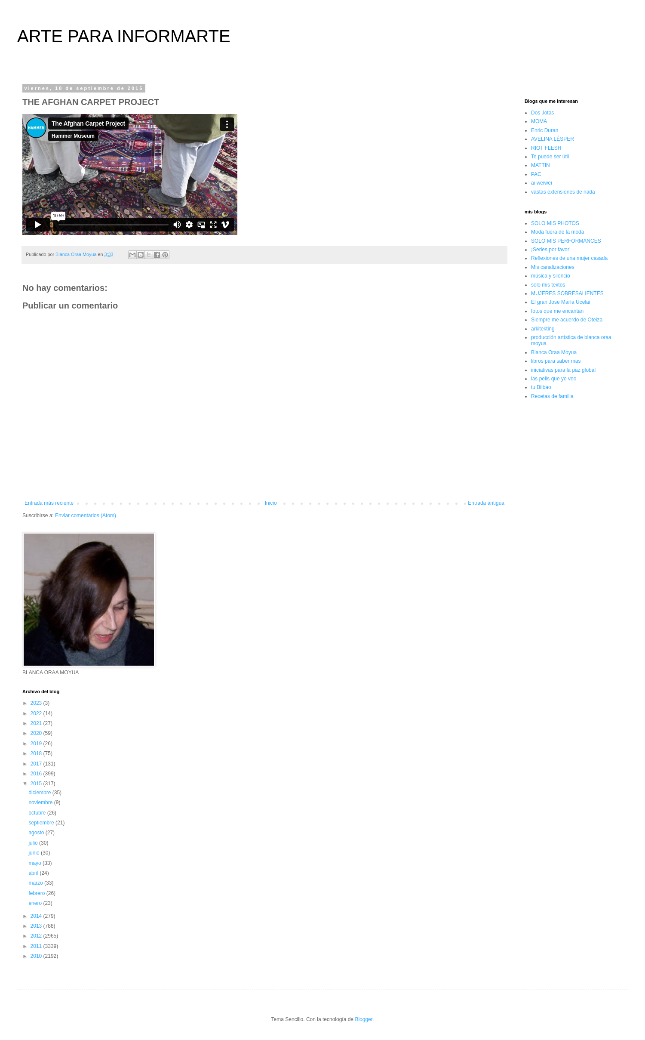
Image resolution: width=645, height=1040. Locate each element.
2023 (37, 703)
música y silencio (550, 276)
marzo (36, 883)
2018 (37, 753)
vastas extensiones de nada (563, 192)
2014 (37, 916)
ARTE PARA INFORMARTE (123, 36)
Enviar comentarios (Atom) (85, 515)
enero (35, 903)
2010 (37, 956)
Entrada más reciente (49, 503)
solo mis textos (548, 285)
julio (33, 843)
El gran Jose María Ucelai (560, 302)
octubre (37, 813)
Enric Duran (544, 130)
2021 (37, 723)
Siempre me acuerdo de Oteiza (566, 320)
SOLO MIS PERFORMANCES (566, 241)
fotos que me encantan (557, 311)
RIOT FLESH (546, 148)
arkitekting (543, 329)
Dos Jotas (542, 113)
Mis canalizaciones (552, 267)
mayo (35, 863)
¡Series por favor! (551, 250)
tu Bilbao (541, 387)
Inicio (271, 503)
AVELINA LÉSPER (552, 139)
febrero (37, 893)
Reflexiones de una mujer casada (569, 258)
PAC (536, 174)
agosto (36, 833)
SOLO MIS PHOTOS (555, 223)
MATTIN (540, 165)
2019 (37, 744)
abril (34, 873)
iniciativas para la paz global (563, 370)
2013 (37, 926)
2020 (37, 733)
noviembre (41, 802)
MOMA (539, 121)
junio (34, 853)
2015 (37, 784)
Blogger (363, 1019)
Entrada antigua (486, 503)
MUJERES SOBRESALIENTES (567, 293)
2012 (37, 936)
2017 (37, 764)
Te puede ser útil (550, 157)
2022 (37, 713)
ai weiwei (541, 183)
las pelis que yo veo (553, 379)
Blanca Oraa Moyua (554, 352)
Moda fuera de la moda (557, 232)
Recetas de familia (552, 396)
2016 (37, 774)
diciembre (40, 793)
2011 (37, 946)
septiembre (41, 823)
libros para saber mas (555, 361)
